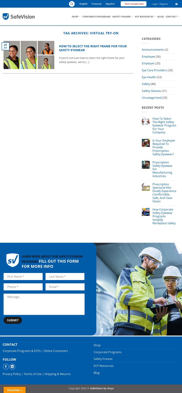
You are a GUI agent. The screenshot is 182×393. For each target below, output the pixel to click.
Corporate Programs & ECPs (22, 351)
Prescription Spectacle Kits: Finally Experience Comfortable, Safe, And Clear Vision (164, 193)
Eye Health (149, 77)
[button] (160, 4)
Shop (76, 16)
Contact (172, 16)
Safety (146, 84)
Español (110, 3)
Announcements (153, 50)
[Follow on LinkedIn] (12, 367)
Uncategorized (152, 98)
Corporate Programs (96, 16)
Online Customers (56, 351)
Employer (148, 63)
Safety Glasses (151, 91)
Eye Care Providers (154, 70)
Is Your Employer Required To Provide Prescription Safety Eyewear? (163, 147)
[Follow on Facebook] (6, 367)
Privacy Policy (12, 374)
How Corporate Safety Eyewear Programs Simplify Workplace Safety (164, 216)
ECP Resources (145, 16)
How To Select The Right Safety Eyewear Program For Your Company (164, 125)
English (83, 3)
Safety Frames (122, 16)
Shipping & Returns (58, 374)
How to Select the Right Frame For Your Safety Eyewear (93, 48)
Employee (148, 57)
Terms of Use (33, 374)
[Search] (72, 4)
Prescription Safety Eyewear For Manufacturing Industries (162, 169)
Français (96, 3)
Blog (160, 16)
